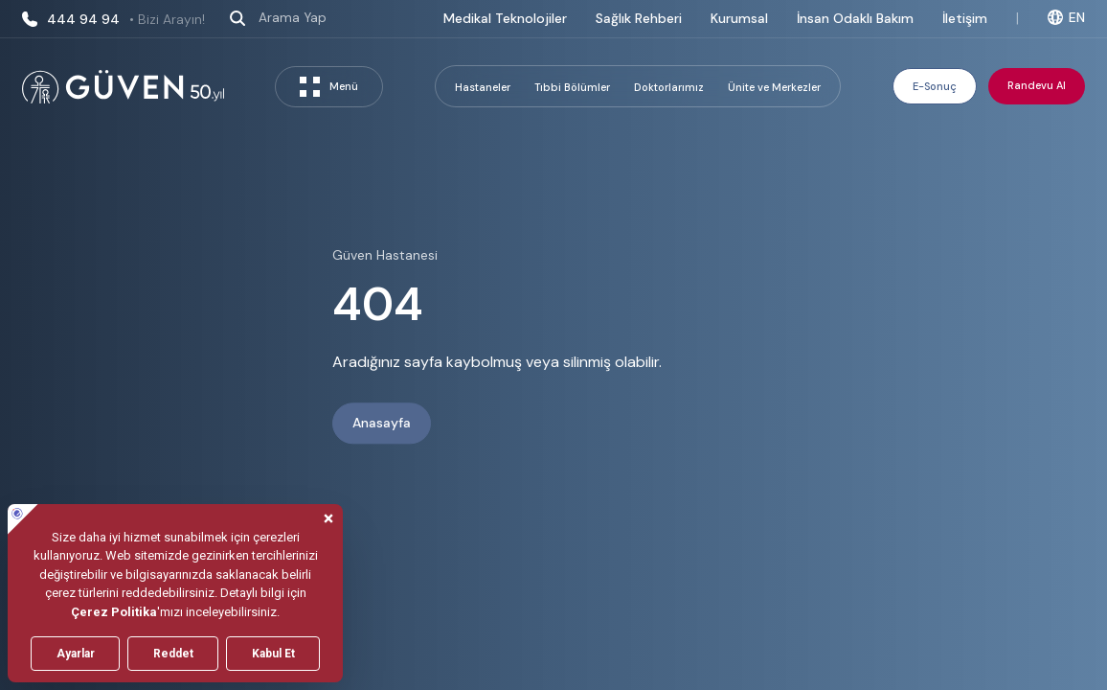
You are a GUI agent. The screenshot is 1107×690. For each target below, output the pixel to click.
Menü (329, 87)
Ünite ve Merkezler (774, 87)
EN (1066, 17)
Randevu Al (1036, 85)
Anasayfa (381, 423)
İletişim (964, 18)
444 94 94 (113, 19)
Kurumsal (739, 18)
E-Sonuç (935, 86)
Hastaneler (482, 87)
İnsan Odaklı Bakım (855, 18)
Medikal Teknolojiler (505, 18)
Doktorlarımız (669, 87)
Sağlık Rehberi (639, 18)
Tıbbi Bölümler (572, 87)
